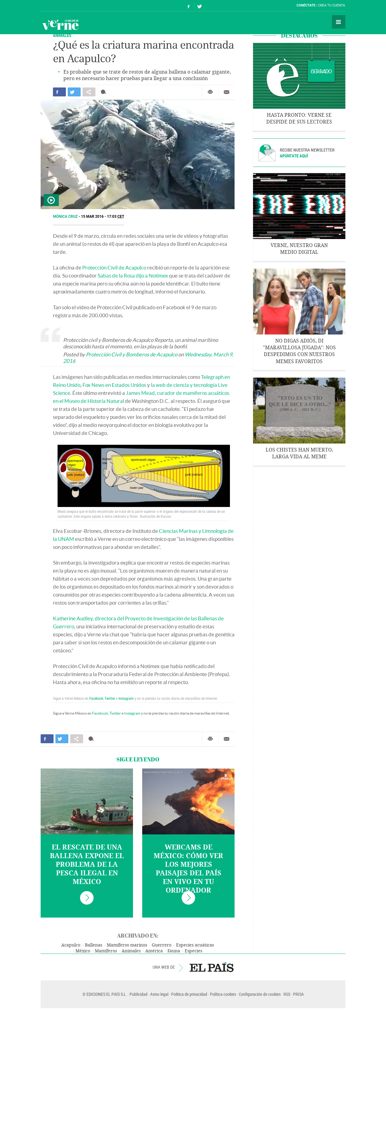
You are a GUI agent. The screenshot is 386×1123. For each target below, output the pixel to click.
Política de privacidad (189, 994)
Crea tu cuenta (331, 5)
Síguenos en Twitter (199, 5)
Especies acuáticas (195, 945)
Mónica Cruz (65, 216)
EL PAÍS (212, 967)
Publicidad (138, 994)
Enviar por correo (227, 92)
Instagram (126, 698)
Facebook (96, 698)
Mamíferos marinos (127, 945)
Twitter (110, 698)
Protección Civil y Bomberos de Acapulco (131, 354)
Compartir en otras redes (88, 91)
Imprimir (210, 92)
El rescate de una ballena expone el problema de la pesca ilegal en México (87, 864)
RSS (286, 994)
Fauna (173, 951)
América (154, 951)
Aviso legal (159, 994)
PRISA (298, 994)
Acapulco (70, 945)
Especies (193, 951)
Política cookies (223, 994)
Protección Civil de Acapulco (114, 267)
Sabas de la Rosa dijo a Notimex (133, 275)
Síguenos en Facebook (188, 5)
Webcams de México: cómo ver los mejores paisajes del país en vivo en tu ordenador (188, 868)
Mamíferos (106, 951)
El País (59, 5)
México (82, 951)
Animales (131, 951)
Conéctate (306, 5)
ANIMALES (62, 35)
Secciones (338, 22)
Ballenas (93, 945)
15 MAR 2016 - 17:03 (102, 216)
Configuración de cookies (260, 994)
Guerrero (161, 945)
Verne (60, 24)
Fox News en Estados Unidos (114, 385)
